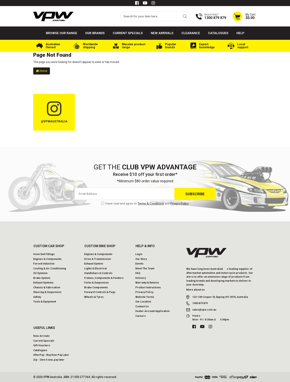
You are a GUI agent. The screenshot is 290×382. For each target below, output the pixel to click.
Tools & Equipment (44, 301)
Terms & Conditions (151, 203)
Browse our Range (61, 33)
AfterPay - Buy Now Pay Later (51, 354)
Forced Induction (43, 263)
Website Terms (144, 296)
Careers (140, 315)
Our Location (143, 301)
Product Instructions (148, 287)
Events (139, 263)
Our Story (141, 258)
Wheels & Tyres (94, 296)
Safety (37, 296)
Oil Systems (40, 273)
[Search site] (185, 16)
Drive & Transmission (97, 258)
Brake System (41, 277)
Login (138, 254)
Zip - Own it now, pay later (48, 359)
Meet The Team (144, 268)
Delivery (140, 277)
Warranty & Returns (147, 282)
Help (240, 33)
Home (41, 70)
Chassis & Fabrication (46, 287)
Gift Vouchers (41, 345)
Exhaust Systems (43, 282)
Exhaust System (93, 263)
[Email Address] (125, 194)
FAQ (137, 273)
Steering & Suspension (47, 292)
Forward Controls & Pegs (99, 292)
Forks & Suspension (96, 282)
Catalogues (218, 33)
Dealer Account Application (152, 311)
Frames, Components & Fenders (103, 277)
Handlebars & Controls (98, 273)
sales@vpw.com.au (204, 309)
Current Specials (128, 33)
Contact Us (142, 306)
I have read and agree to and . (145, 203)
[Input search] (150, 16)
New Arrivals (162, 33)
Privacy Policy (179, 203)
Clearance (190, 33)
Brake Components (96, 287)
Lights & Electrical (95, 268)
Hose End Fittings (44, 254)
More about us (195, 289)
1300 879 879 (200, 303)
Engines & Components (47, 258)
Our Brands (95, 33)
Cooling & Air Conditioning (49, 268)
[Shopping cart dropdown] (244, 16)
